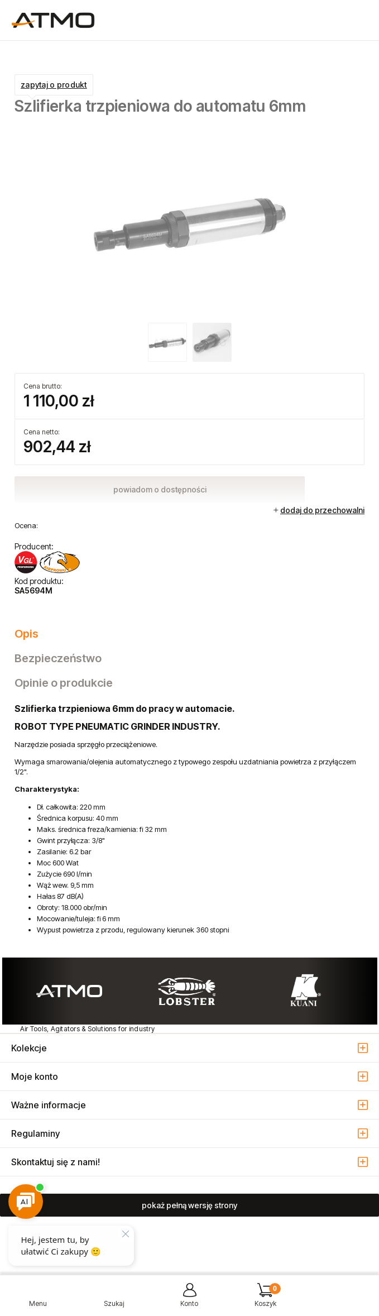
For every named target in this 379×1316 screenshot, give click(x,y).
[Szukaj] (114, 1299)
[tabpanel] (189, 819)
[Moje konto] (190, 1299)
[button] (38, 1299)
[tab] (189, 633)
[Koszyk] (265, 1299)
